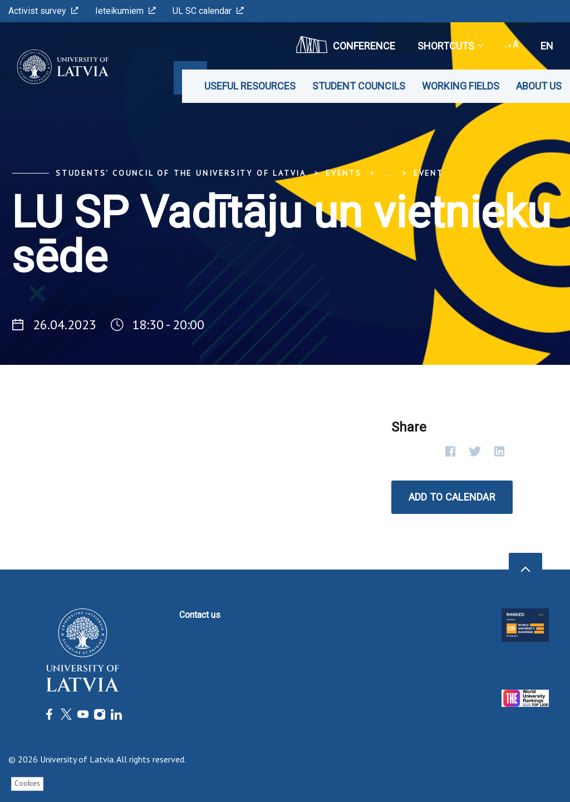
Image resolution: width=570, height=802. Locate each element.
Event (429, 173)
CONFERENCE (345, 44)
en (546, 46)
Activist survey (43, 11)
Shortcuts (450, 46)
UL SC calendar (208, 11)
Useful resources (250, 86)
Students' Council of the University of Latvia (181, 173)
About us (539, 86)
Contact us (199, 615)
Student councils (358, 86)
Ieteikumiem (125, 11)
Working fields (460, 86)
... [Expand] (388, 173)
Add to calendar (452, 497)
